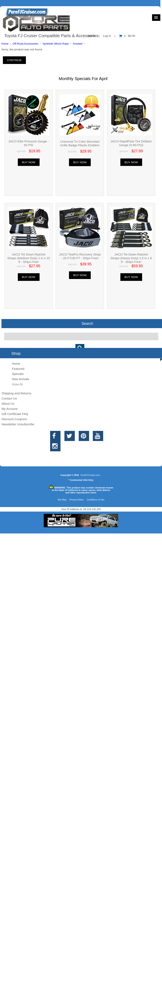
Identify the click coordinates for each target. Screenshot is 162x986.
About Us (7, 403)
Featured (18, 368)
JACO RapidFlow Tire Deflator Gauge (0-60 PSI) (131, 143)
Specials (18, 374)
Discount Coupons (14, 419)
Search (87, 324)
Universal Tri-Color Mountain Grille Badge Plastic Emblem (79, 143)
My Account (9, 408)
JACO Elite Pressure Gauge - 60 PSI (28, 143)
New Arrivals (20, 379)
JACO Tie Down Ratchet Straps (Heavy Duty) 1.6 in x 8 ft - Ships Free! (131, 258)
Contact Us (9, 398)
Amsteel (77, 43)
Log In (107, 35)
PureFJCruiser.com (90, 475)
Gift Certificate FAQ (14, 414)
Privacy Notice (76, 499)
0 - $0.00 (127, 35)
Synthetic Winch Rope (55, 43)
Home (4, 43)
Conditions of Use (95, 499)
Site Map (62, 499)
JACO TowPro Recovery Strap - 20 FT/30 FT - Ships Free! (80, 256)
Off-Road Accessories (26, 43)
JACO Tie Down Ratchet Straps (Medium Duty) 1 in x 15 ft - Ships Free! (28, 258)
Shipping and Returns (16, 393)
